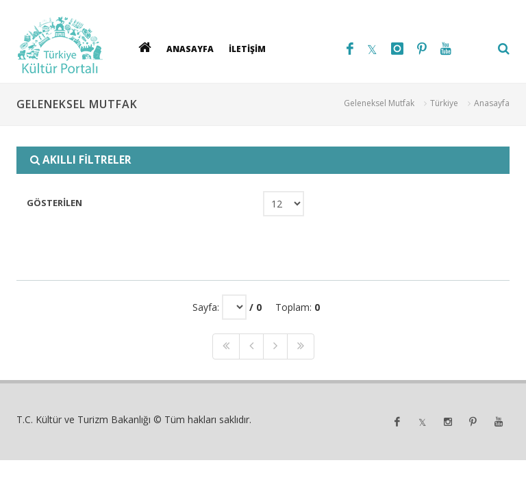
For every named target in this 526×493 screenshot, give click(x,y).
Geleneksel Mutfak (379, 103)
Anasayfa (492, 103)
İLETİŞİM (247, 49)
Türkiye (444, 103)
